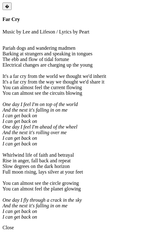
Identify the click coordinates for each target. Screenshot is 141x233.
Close (8, 227)
